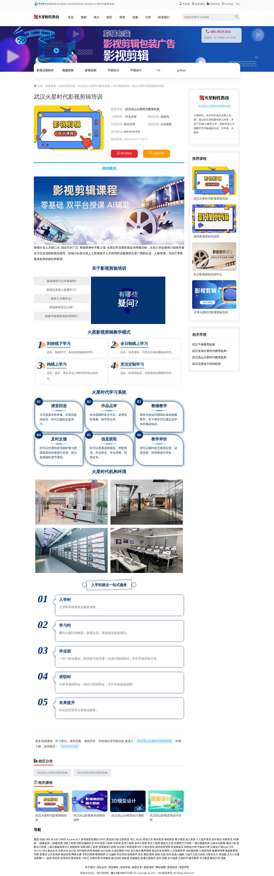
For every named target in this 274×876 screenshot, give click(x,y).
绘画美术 (132, 854)
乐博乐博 (95, 858)
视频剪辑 (68, 70)
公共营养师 (54, 854)
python (181, 70)
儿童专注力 (212, 854)
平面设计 (113, 70)
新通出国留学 (148, 858)
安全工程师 (154, 843)
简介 (96, 17)
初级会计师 (190, 847)
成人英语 (190, 839)
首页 (71, 17)
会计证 (72, 850)
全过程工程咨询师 (127, 847)
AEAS (139, 839)
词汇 (132, 839)
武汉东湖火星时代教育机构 (92, 772)
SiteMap (227, 4)
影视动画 (90, 70)
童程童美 (76, 858)
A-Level (70, 839)
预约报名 (124, 153)
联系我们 (164, 17)
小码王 (85, 858)
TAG (237, 4)
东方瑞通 (172, 858)
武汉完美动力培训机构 (206, 363)
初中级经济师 (84, 850)
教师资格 (146, 850)
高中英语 (217, 839)
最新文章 (137, 867)
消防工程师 (69, 843)
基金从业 (52, 850)
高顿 (164, 858)
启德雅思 (135, 858)
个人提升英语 (203, 839)
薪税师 (96, 850)
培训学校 (213, 4)
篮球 (49, 858)
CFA (231, 847)
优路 (223, 858)
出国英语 (124, 839)
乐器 (162, 854)
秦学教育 (194, 858)
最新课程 (149, 867)
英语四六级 (112, 839)
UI (158, 70)
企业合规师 (117, 850)
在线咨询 (156, 153)
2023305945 (103, 873)
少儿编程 (111, 854)
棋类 (151, 854)
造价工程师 (106, 843)
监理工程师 (127, 843)
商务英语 (158, 839)
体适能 (222, 854)
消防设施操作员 (85, 843)
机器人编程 (178, 854)
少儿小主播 (233, 854)
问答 (148, 17)
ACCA (37, 850)
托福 (42, 839)
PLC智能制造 (72, 847)
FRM (127, 850)
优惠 (135, 17)
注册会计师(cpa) (219, 847)
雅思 (36, 839)
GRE (47, 839)
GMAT (62, 839)
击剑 (168, 854)
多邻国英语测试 (89, 839)
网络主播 (76, 854)
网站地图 (161, 867)
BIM (97, 843)
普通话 (43, 854)
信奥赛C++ (40, 858)
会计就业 (136, 850)
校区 (109, 17)
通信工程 (231, 843)
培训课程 (198, 4)
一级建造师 (43, 843)
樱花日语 (215, 858)
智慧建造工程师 (107, 847)
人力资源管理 (177, 850)
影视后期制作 (45, 70)
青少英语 (180, 839)
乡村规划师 (192, 850)
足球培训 (65, 858)
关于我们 (90, 867)
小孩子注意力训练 (195, 854)
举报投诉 (172, 867)
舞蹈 (146, 854)
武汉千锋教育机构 (203, 344)
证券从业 (63, 850)
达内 (158, 858)
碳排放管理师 (162, 847)
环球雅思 (105, 858)
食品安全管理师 (160, 850)
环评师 (117, 843)
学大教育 (205, 858)
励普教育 (45, 4)
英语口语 (148, 839)
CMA (44, 850)
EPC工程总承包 (146, 847)
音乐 (140, 854)
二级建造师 (56, 843)
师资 (122, 17)
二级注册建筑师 (56, 847)
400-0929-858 (69, 746)
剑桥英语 (227, 839)
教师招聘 (100, 854)
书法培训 (122, 854)
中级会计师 (203, 847)
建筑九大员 (167, 843)
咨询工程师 (140, 843)
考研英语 (169, 839)
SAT (56, 839)
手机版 (184, 4)
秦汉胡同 (116, 858)
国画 (157, 854)
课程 (83, 17)
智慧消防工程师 (89, 847)
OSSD (102, 839)
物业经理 (66, 854)
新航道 (125, 858)
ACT (77, 839)
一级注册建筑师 (201, 843)
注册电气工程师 (182, 843)
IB (52, 839)
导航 (37, 830)
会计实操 (106, 850)
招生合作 (102, 867)
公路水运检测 (217, 843)
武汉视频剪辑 (121, 86)
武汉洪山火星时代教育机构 (94, 86)
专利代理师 (88, 854)
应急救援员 (177, 847)
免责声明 (184, 867)
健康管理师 (218, 850)
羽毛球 (56, 858)
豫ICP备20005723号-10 (123, 873)
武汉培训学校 (75, 4)
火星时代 (183, 858)
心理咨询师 (205, 850)
